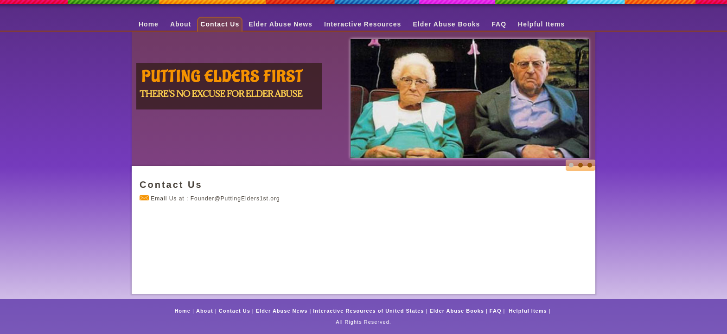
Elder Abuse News (280, 24)
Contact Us (219, 24)
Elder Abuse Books (446, 24)
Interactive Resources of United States (368, 311)
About (180, 24)
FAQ (498, 24)
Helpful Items (541, 24)
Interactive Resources (363, 24)
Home (149, 24)
